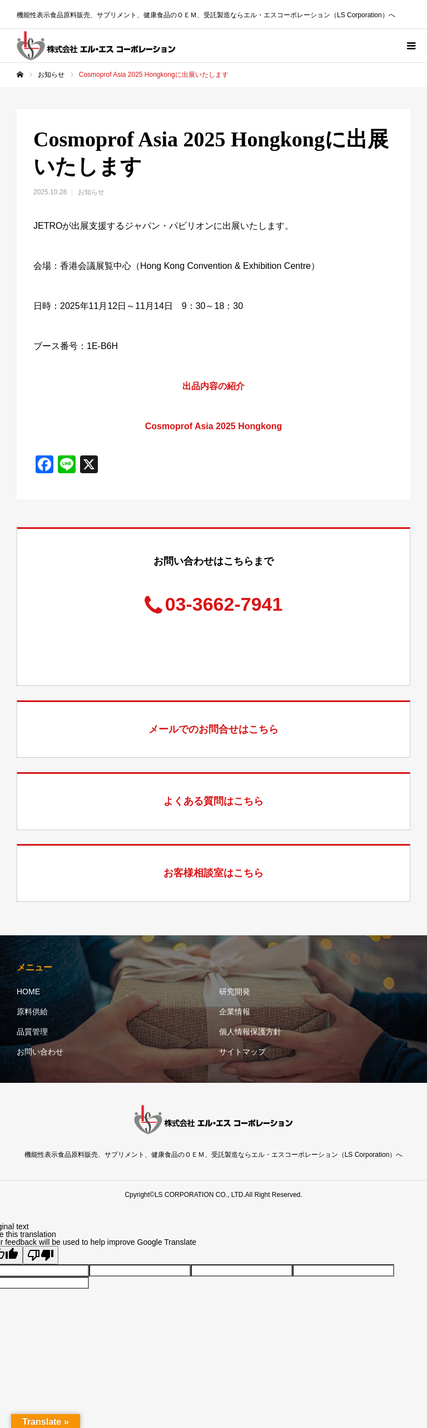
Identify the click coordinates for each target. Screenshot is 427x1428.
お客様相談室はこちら (213, 873)
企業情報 (234, 1011)
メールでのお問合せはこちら (213, 729)
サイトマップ (242, 1051)
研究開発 (234, 991)
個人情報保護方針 (250, 1031)
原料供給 (32, 1011)
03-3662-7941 (224, 604)
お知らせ (91, 192)
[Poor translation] (40, 1255)
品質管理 (32, 1031)
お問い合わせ (40, 1051)
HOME (28, 991)
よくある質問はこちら (213, 801)
